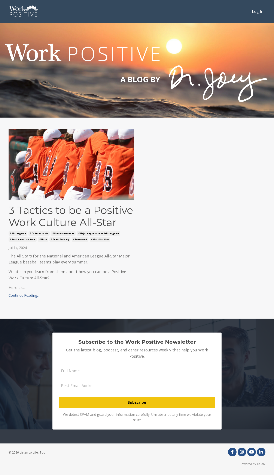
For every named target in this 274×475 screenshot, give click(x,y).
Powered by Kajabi (252, 464)
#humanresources (63, 233)
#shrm (43, 239)
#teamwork (80, 239)
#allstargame (18, 233)
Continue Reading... (24, 295)
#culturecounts (39, 233)
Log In (257, 11)
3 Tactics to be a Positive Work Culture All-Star (71, 216)
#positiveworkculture (22, 239)
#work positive (100, 239)
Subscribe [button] (137, 402)
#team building (60, 239)
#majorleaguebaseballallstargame (98, 233)
